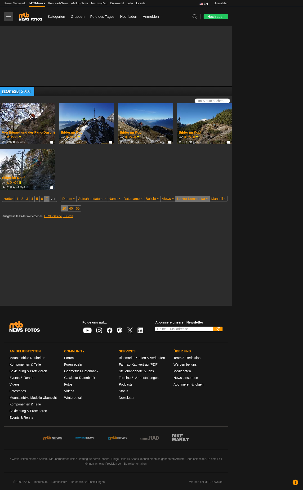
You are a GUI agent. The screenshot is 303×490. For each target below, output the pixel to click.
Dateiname (133, 199)
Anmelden (221, 3)
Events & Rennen (22, 378)
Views (168, 199)
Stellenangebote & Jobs (136, 371)
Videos (14, 384)
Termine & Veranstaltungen (139, 378)
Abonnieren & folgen (189, 384)
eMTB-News (79, 3)
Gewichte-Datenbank (79, 378)
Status (123, 391)
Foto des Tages (102, 16)
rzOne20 (10, 91)
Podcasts (126, 384)
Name (114, 199)
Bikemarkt (117, 3)
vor (53, 199)
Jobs (130, 3)
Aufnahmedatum (92, 199)
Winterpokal (73, 398)
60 (78, 208)
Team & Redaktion (187, 358)
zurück (8, 199)
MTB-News (37, 3)
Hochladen (128, 16)
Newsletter (126, 398)
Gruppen (78, 16)
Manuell (218, 199)
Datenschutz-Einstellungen (88, 482)
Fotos (68, 384)
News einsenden (186, 378)
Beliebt (152, 199)
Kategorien (56, 16)
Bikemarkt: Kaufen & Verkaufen (142, 358)
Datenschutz (59, 482)
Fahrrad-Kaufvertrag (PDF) (138, 364)
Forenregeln (73, 364)
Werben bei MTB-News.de (206, 482)
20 (64, 208)
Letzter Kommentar (192, 199)
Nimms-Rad (99, 3)
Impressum (41, 482)
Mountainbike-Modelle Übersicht (33, 398)
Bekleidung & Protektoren (28, 371)
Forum (69, 358)
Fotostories (17, 391)
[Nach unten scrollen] (295, 482)
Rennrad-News (58, 3)
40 (71, 208)
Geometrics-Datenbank (81, 371)
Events (141, 3)
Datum (68, 199)
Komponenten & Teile (25, 364)
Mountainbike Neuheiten (27, 358)
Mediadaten (182, 371)
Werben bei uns (185, 364)
